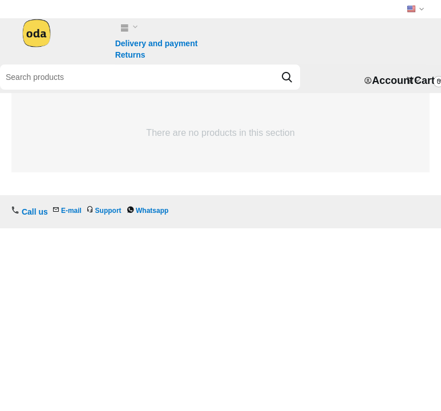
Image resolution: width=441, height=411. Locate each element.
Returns (130, 54)
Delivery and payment (156, 43)
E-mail (71, 211)
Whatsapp (152, 211)
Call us (35, 211)
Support (108, 211)
